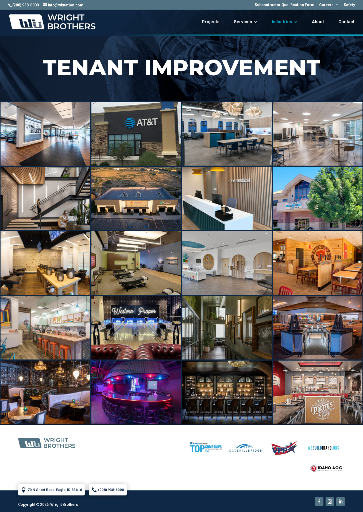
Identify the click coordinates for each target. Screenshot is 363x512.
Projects (210, 22)
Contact (346, 22)
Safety (349, 5)
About (318, 22)
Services (243, 22)
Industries (282, 22)
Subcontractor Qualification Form (284, 5)
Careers (326, 5)
